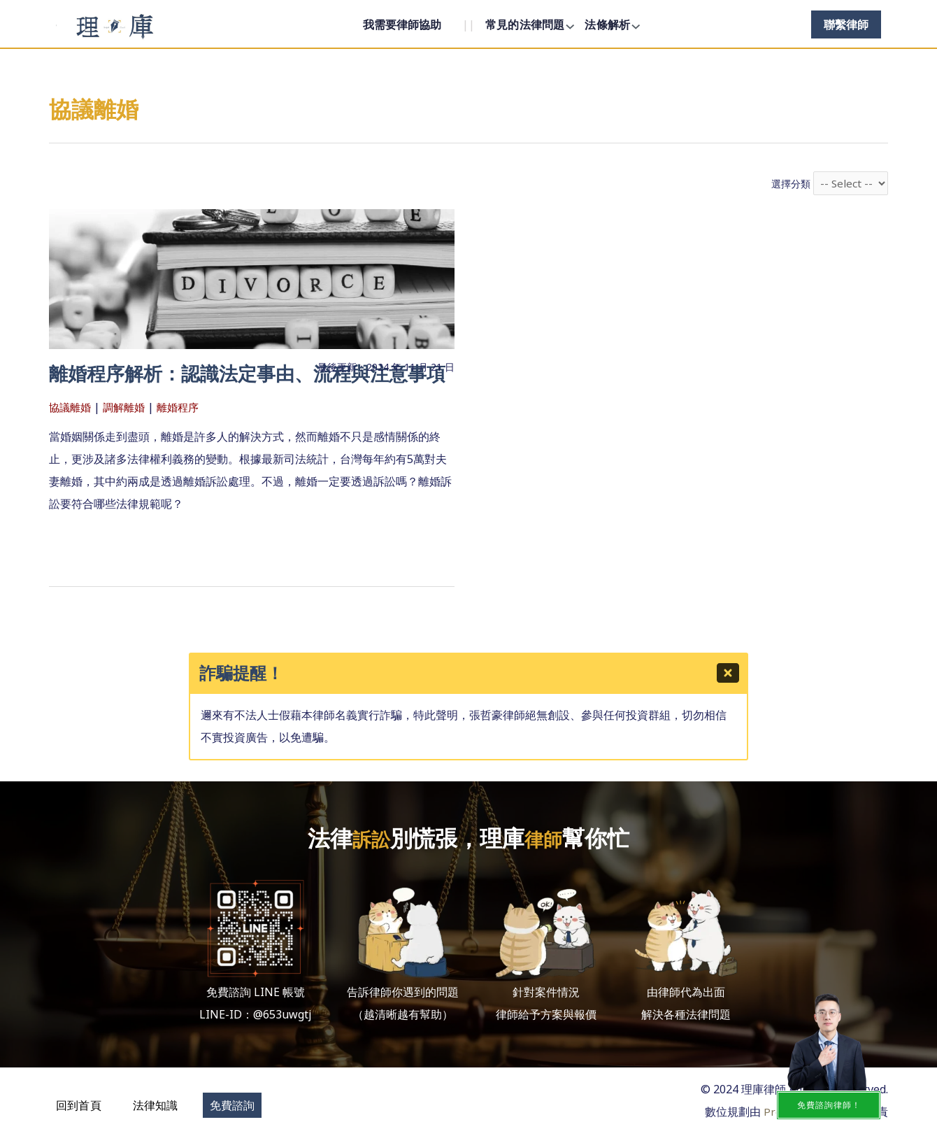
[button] (78, 1104)
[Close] (730, 676)
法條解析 (607, 24)
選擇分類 (789, 184)
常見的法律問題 (524, 24)
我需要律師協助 (402, 24)
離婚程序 (184, 433)
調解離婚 (128, 433)
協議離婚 (71, 433)
